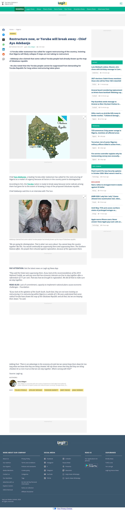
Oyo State (67, 9)
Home (11, 30)
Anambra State (79, 9)
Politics (94, 84)
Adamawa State (103, 9)
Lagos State (30, 9)
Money (94, 191)
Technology (95, 177)
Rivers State (47, 9)
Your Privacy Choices (62, 509)
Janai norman (77, 390)
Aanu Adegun (31, 47)
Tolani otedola (21, 390)
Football (94, 96)
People (94, 202)
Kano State (58, 9)
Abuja (39, 9)
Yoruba (30, 184)
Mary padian (65, 390)
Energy (94, 214)
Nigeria (20, 9)
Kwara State (91, 9)
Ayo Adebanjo (20, 177)
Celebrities (95, 73)
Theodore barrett (51, 390)
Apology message (35, 390)
